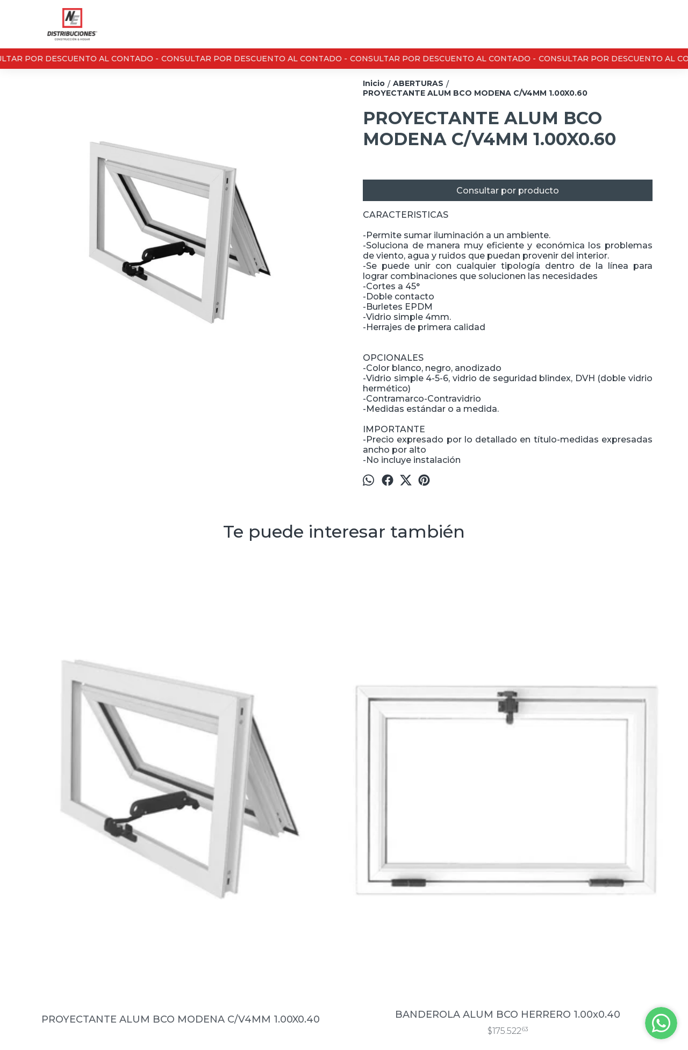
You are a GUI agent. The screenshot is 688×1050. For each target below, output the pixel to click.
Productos (34, 889)
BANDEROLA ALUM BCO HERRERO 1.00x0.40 (262, 796)
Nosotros (32, 914)
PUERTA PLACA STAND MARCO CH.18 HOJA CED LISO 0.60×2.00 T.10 (426, 796)
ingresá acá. (358, 1026)
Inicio (24, 877)
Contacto (31, 901)
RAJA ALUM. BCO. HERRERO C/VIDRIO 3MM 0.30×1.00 (589, 796)
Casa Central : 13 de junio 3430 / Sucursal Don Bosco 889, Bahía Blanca (394, 889)
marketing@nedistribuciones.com (393, 939)
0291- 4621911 (362, 916)
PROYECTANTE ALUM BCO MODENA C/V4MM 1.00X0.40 (98, 801)
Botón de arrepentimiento (414, 1026)
